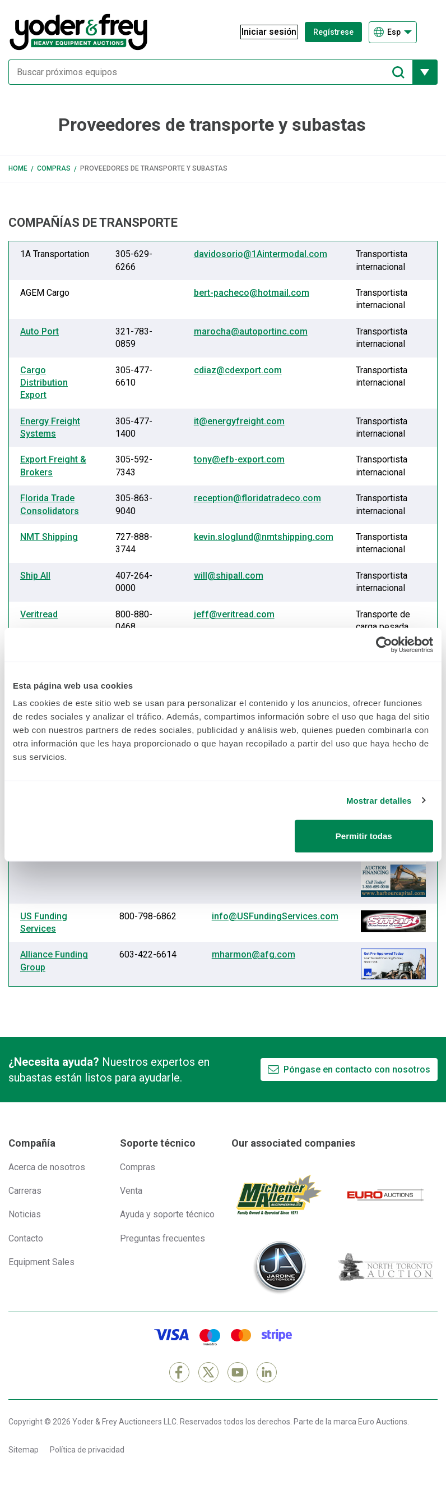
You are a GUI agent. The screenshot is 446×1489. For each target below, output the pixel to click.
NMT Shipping (49, 537)
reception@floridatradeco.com (257, 498)
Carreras (24, 1190)
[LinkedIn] (267, 1372)
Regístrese (333, 32)
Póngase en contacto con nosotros (357, 1069)
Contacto (25, 1238)
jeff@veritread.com (234, 614)
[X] (208, 1372)
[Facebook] (179, 1372)
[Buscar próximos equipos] (210, 72)
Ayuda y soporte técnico (167, 1214)
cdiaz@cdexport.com (238, 370)
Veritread (39, 614)
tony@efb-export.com (239, 459)
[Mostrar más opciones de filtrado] (425, 72)
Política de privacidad (87, 1449)
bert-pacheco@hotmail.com (251, 292)
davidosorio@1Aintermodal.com (260, 254)
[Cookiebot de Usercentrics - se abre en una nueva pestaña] (384, 644)
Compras (54, 168)
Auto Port (39, 331)
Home (17, 168)
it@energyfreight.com (239, 421)
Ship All (35, 575)
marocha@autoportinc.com (251, 331)
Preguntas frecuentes (162, 1238)
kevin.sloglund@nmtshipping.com (263, 537)
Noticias (24, 1214)
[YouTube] (237, 1372)
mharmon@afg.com (253, 954)
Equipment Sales (41, 1262)
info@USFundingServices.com (275, 916)
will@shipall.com (228, 575)
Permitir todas (364, 836)
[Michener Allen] (279, 1194)
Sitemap (23, 1449)
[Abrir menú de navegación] (431, 32)
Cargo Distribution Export (44, 383)
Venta (131, 1190)
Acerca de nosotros (46, 1167)
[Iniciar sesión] (264, 32)
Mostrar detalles (379, 800)
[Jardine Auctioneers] (279, 1267)
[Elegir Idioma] (393, 32)
